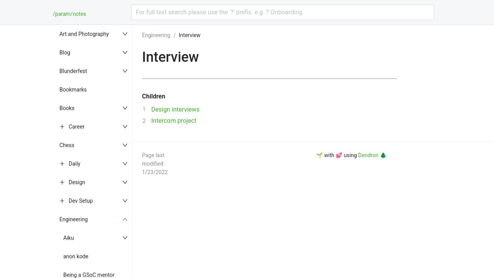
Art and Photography (84, 34)
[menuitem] (94, 34)
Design (77, 182)
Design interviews (175, 109)
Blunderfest (73, 71)
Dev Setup (81, 201)
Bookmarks (73, 89)
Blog (64, 52)
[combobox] (283, 12)
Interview (190, 35)
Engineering (73, 219)
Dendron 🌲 (372, 155)
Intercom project (173, 120)
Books (66, 108)
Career (77, 127)
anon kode (75, 256)
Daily (74, 164)
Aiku (68, 238)
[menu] (94, 151)
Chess (66, 145)
